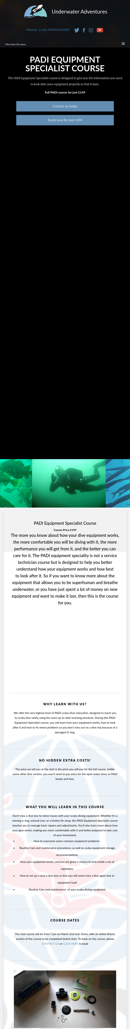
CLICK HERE (70, 943)
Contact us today (65, 106)
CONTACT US (50, 943)
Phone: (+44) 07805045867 (48, 30)
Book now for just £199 (65, 120)
